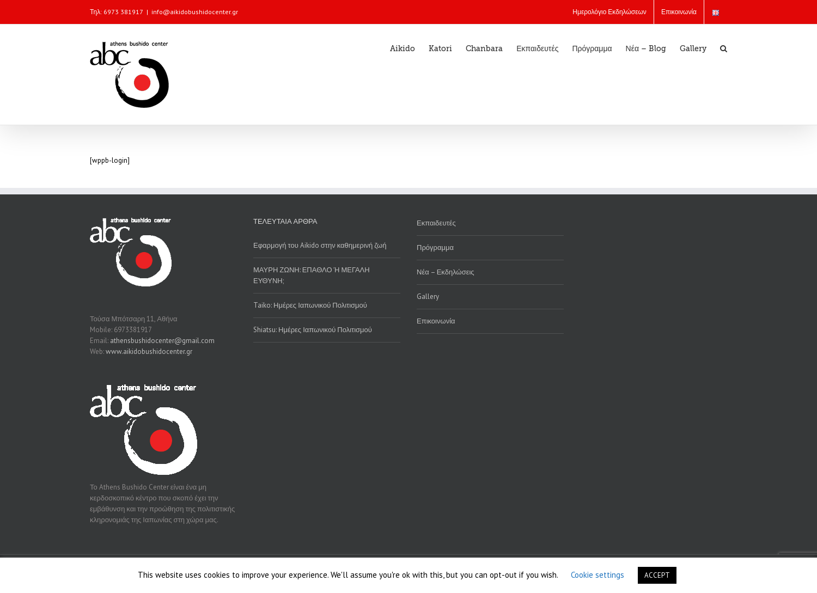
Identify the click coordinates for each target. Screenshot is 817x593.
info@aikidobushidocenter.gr (194, 12)
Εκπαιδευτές (436, 223)
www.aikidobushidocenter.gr (149, 351)
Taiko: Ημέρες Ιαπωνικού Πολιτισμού (310, 305)
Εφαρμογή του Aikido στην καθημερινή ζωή (320, 245)
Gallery (428, 296)
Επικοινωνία (436, 321)
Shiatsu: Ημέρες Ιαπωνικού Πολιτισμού (312, 329)
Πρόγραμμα (435, 247)
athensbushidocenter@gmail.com (162, 340)
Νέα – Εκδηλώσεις (445, 272)
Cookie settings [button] (597, 575)
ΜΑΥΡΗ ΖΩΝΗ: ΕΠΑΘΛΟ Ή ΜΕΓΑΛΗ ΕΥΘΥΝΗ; (311, 275)
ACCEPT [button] (657, 575)
